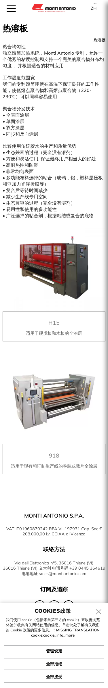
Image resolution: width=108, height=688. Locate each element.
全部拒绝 (54, 663)
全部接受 (54, 676)
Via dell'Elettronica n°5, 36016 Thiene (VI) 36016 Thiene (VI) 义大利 (48, 565)
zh (93, 8)
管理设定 (54, 651)
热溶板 (99, 40)
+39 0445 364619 (87, 568)
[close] (98, 612)
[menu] (11, 9)
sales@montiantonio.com (62, 573)
